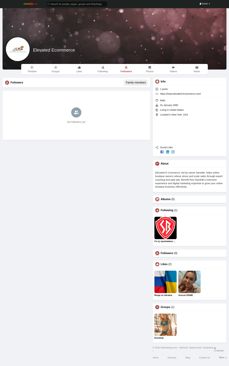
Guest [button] (205, 3)
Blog (188, 358)
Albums (166, 199)
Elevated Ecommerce (54, 50)
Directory (172, 358)
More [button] (222, 357)
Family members (136, 82)
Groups (165, 307)
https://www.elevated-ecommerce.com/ (180, 93)
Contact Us (204, 358)
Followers (167, 253)
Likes (164, 264)
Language (219, 349)
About (155, 358)
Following (167, 210)
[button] (76, 4)
